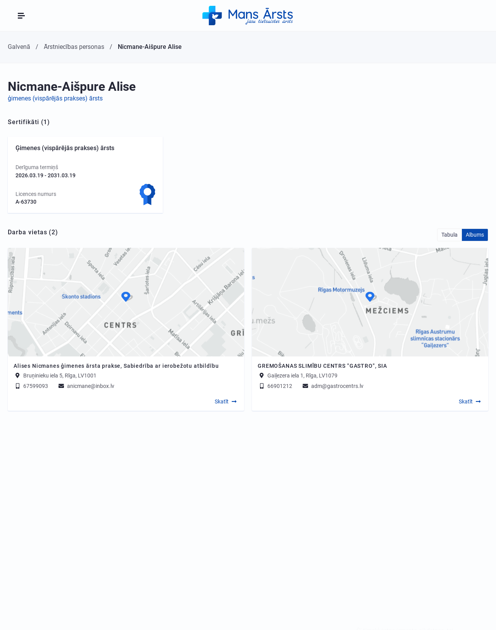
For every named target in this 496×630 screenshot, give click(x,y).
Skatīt (222, 401)
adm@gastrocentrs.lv (332, 386)
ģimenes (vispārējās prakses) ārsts (55, 98)
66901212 (275, 386)
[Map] (126, 302)
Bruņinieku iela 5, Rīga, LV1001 (59, 375)
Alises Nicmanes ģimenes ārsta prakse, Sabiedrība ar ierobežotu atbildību (116, 366)
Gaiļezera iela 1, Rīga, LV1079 (302, 375)
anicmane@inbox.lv (85, 386)
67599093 (31, 386)
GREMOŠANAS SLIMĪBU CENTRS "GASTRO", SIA (322, 366)
